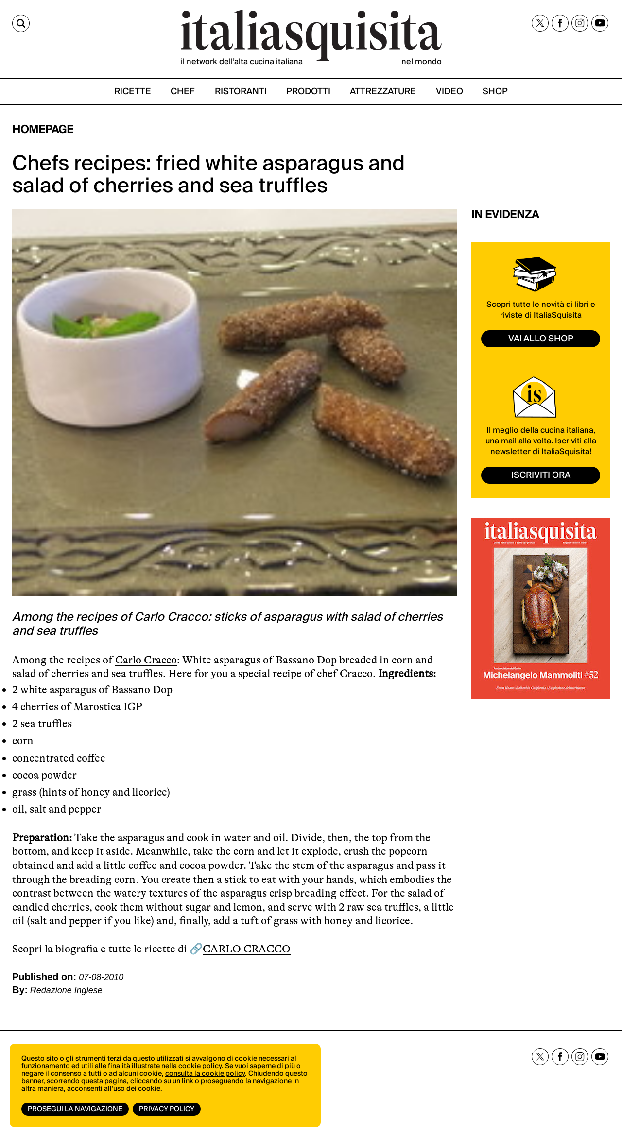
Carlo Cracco (146, 660)
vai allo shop (540, 338)
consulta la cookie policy (205, 1074)
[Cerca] (21, 23)
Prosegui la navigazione (75, 1109)
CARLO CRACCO (247, 949)
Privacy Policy (166, 1109)
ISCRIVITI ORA (540, 475)
